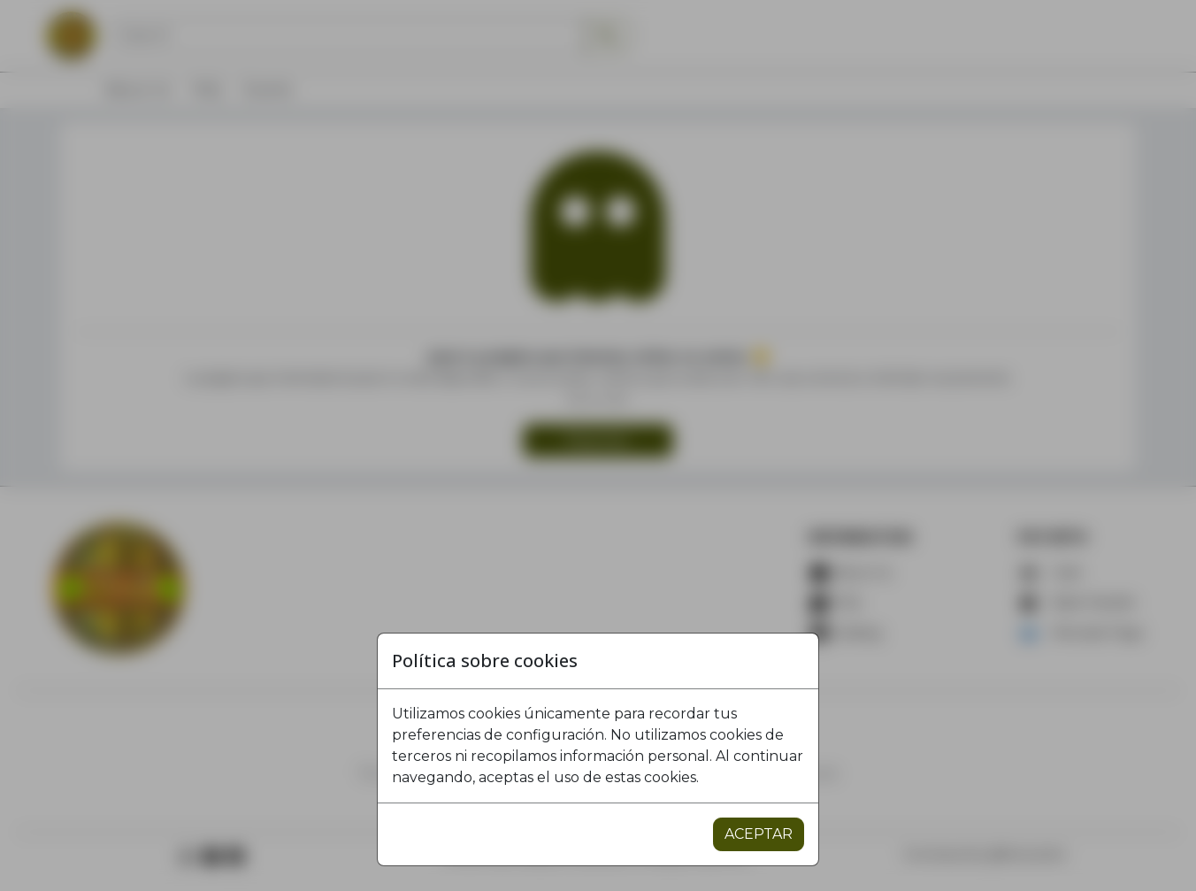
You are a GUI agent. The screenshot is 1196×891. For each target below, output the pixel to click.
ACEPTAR (758, 834)
